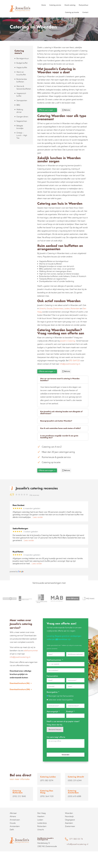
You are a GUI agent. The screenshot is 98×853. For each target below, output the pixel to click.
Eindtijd (69, 706)
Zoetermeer (58, 306)
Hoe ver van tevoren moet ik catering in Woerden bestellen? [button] (60, 376)
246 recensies (34, 489)
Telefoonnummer (54, 654)
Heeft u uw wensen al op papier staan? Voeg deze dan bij (63, 717)
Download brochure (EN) (20, 684)
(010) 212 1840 (19, 791)
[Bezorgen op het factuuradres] (47, 690)
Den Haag (41, 807)
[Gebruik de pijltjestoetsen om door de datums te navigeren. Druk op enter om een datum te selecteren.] (75, 700)
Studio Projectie (82, 849)
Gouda (49, 306)
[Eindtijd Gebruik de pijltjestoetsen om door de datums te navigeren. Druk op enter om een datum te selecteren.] (75, 710)
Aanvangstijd (52, 706)
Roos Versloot (18, 500)
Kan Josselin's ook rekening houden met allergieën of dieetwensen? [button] (61, 409)
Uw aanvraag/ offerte (56, 731)
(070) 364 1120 (46, 791)
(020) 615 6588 (74, 791)
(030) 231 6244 (75, 775)
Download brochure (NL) (20, 678)
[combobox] (49, 659)
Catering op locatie (72, 12)
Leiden (67, 306)
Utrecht (42, 306)
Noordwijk (69, 811)
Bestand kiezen (55, 724)
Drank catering (70, 5)
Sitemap (30, 849)
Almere (13, 811)
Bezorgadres (52, 686)
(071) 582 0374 (46, 775)
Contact (85, 12)
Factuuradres (52, 670)
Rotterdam (75, 306)
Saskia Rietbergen (20, 523)
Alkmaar (13, 807)
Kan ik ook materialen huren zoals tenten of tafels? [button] (60, 425)
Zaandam (69, 817)
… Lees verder (37, 511)
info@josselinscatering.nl (70, 362)
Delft (12, 824)
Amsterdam (15, 821)
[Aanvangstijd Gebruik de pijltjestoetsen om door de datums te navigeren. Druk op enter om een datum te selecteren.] (56, 710)
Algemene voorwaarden (18, 849)
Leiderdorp (42, 817)
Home (43, 5)
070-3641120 (74, 359)
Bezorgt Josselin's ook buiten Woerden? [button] (56, 417)
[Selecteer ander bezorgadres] (47, 694)
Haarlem (40, 811)
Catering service (55, 5)
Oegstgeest (70, 814)
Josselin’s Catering (67, 339)
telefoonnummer (31, 645)
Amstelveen (15, 814)
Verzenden (65, 749)
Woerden (69, 807)
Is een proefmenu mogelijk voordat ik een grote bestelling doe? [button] (59, 433)
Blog (36, 849)
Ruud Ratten (18, 546)
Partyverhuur (83, 5)
